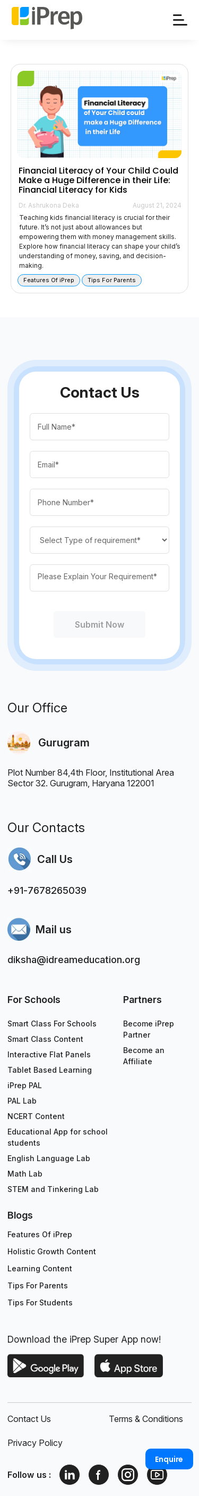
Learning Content (39, 1268)
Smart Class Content (45, 1038)
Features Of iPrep (39, 1234)
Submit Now (100, 624)
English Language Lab (48, 1158)
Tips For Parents (37, 1285)
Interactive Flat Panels (49, 1054)
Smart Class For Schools (52, 1023)
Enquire (169, 1459)
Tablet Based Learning (49, 1069)
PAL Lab (22, 1100)
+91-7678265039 (46, 890)
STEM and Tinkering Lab (53, 1189)
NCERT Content (36, 1116)
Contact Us (29, 1418)
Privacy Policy (35, 1442)
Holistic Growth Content (51, 1251)
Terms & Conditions (146, 1418)
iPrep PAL (24, 1085)
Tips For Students (40, 1302)
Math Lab (24, 1173)
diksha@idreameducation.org (73, 959)
